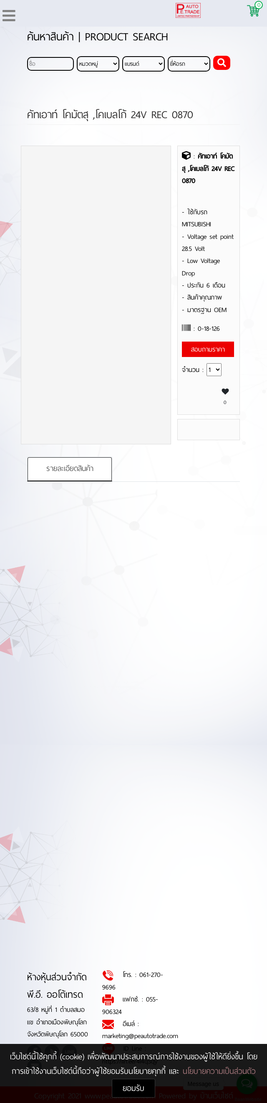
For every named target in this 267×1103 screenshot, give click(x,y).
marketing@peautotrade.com (140, 1036)
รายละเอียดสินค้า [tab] (69, 469)
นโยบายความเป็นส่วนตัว (219, 1071)
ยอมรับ (133, 1088)
